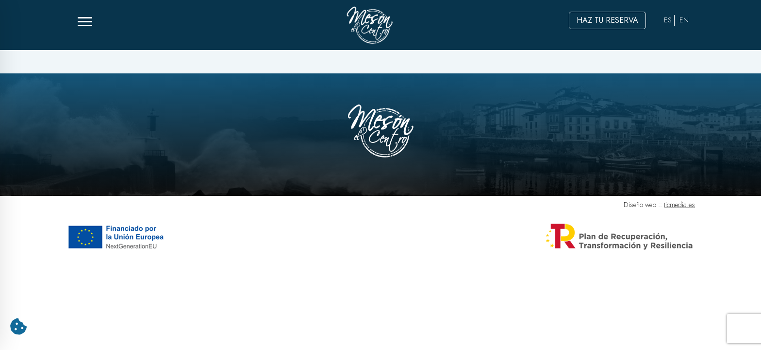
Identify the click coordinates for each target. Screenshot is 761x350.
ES (668, 20)
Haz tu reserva (607, 20)
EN (684, 20)
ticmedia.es (679, 205)
